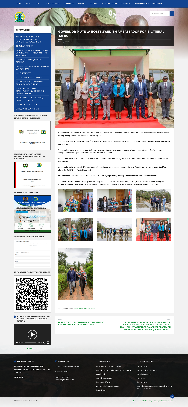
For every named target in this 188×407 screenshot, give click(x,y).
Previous (61, 319)
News (67, 42)
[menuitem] (19, 3)
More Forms (18, 377)
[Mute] (44, 342)
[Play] (17, 342)
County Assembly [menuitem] (146, 401)
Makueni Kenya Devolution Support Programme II (113, 370)
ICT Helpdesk (100, 374)
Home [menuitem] (135, 401)
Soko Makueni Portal (103, 382)
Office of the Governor (87, 309)
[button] (32, 334)
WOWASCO (141, 378)
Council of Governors (144, 374)
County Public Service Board (147, 370)
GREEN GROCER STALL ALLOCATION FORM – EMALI (32, 370)
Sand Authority (142, 382)
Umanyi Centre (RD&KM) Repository (108, 366)
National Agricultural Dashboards (107, 386)
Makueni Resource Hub (104, 378)
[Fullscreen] (48, 342)
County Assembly (143, 366)
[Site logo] (20, 17)
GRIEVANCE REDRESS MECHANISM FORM (29, 366)
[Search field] (162, 13)
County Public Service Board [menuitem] (164, 401)
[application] (32, 334)
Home (60, 42)
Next (169, 319)
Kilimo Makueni (101, 390)
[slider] (30, 342)
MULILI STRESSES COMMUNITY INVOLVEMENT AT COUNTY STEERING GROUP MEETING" (81, 323)
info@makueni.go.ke (66, 380)
